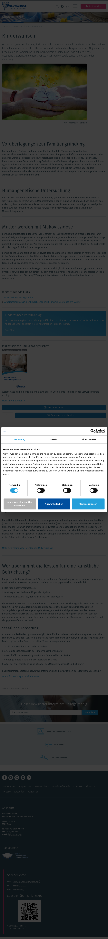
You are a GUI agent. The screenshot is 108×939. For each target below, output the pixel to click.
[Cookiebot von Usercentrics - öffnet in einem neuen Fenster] (92, 431)
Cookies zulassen (88, 504)
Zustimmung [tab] (18, 439)
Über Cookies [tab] (89, 439)
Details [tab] (54, 439)
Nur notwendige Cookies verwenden (19, 504)
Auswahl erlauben (54, 504)
